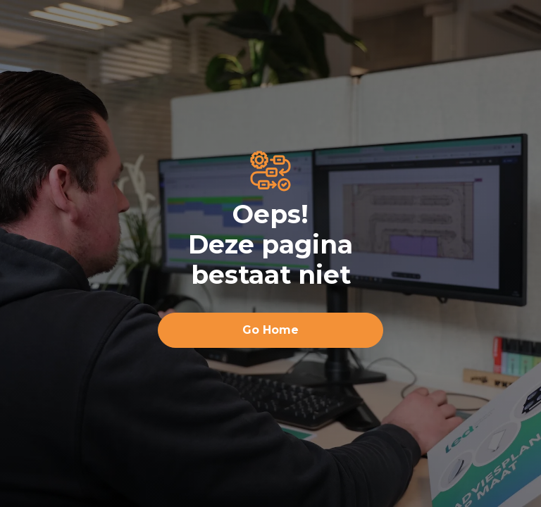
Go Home (270, 330)
